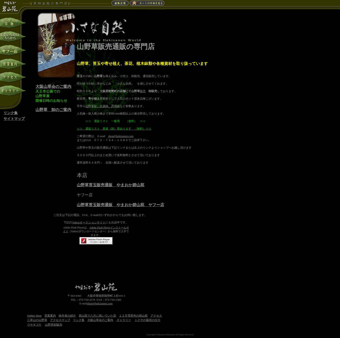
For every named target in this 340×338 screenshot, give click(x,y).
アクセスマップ (60, 320)
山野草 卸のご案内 (53, 110)
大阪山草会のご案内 (53, 86)
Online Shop (34, 315)
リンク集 (11, 113)
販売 (143, 91)
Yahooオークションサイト (88, 222)
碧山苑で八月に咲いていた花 (97, 315)
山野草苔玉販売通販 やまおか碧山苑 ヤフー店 (120, 205)
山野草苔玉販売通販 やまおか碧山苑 (110, 185)
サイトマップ (14, 119)
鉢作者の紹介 (67, 315)
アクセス (156, 315)
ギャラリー (123, 320)
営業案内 (50, 315)
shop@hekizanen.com (120, 136)
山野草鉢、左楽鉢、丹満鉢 (102, 106)
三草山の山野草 (37, 320)
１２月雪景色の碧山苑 (133, 315)
